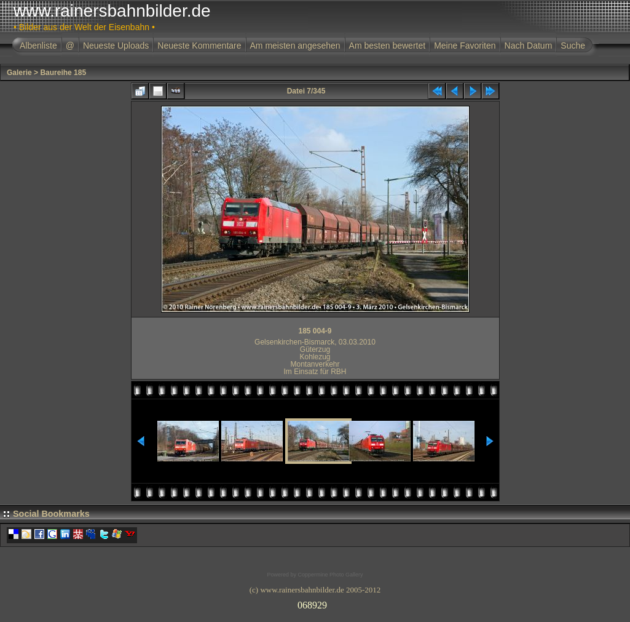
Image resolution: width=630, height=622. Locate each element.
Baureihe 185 (63, 72)
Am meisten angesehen (295, 45)
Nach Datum (529, 45)
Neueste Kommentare (199, 45)
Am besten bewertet (387, 45)
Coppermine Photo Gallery (330, 575)
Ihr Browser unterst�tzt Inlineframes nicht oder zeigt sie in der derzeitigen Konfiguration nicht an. (315, 603)
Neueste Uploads (116, 45)
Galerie (19, 72)
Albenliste (38, 45)
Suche (573, 45)
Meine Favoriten (464, 45)
